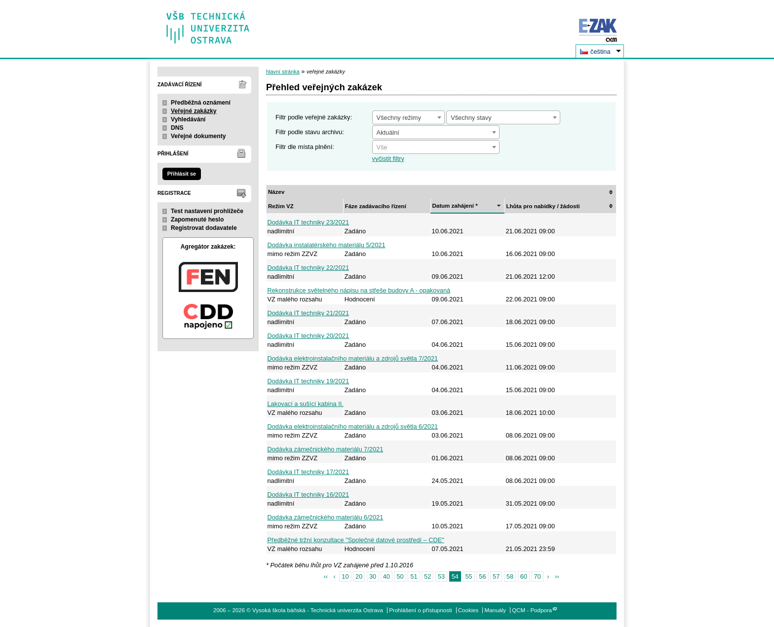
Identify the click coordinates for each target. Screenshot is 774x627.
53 (441, 576)
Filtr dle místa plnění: (304, 146)
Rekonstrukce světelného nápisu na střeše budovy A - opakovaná (359, 290)
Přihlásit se (181, 174)
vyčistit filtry (388, 158)
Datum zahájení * (455, 206)
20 (358, 576)
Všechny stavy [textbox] (471, 117)
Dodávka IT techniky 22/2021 (308, 267)
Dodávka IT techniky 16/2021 (308, 494)
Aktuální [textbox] (388, 132)
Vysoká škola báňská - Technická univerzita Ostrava (208, 24)
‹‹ (325, 576)
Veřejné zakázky (194, 111)
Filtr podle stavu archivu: (309, 132)
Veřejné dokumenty (198, 136)
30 (372, 576)
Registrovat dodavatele (204, 227)
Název (276, 192)
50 (399, 576)
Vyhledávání (188, 119)
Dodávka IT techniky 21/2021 (308, 313)
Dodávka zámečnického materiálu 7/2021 (326, 449)
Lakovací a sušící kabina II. (306, 403)
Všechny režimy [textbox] (399, 117)
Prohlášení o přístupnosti (420, 610)
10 (345, 576)
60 (523, 576)
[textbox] (436, 147)
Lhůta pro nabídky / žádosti (543, 206)
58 (509, 576)
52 (427, 576)
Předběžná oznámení (201, 102)
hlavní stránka (283, 71)
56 (482, 576)
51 (413, 576)
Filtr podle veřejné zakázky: (313, 117)
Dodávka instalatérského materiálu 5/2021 (327, 245)
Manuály (495, 610)
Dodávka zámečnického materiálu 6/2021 (326, 517)
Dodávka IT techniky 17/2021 (308, 472)
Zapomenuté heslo (197, 219)
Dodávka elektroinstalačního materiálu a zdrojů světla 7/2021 (353, 358)
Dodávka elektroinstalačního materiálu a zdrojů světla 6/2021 (353, 426)
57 (496, 576)
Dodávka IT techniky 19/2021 (308, 381)
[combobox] (408, 117)
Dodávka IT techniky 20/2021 (308, 335)
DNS (177, 127)
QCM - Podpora (532, 610)
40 (386, 576)
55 (468, 576)
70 (537, 576)
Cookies (468, 610)
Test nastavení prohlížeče (207, 211)
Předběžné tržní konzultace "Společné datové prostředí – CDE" (356, 540)
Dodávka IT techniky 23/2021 (308, 222)
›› (557, 576)
